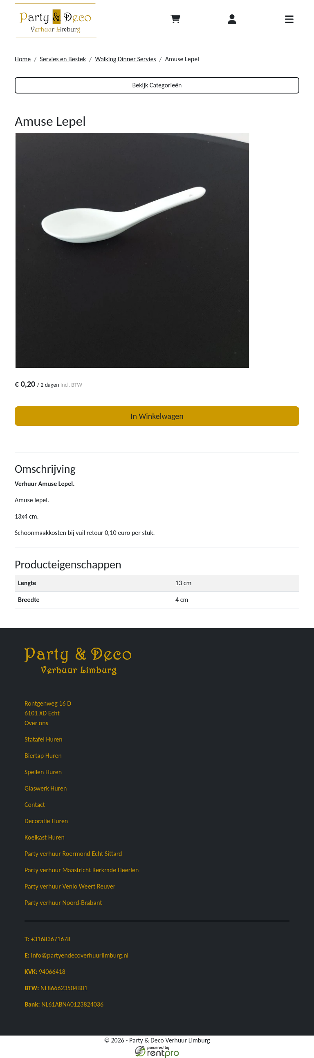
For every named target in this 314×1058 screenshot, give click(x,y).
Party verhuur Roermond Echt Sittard (73, 854)
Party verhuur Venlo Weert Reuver (70, 886)
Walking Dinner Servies (125, 59)
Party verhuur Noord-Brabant (63, 903)
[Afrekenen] (175, 20)
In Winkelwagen (156, 416)
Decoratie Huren (46, 821)
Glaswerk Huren (46, 788)
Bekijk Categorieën (157, 85)
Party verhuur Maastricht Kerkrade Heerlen (82, 870)
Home (23, 59)
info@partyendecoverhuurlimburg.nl (76, 955)
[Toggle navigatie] (289, 20)
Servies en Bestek (63, 59)
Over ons (36, 723)
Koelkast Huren (45, 837)
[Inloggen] (232, 20)
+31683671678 (47, 939)
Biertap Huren (43, 756)
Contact (35, 805)
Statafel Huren (44, 739)
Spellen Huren (43, 772)
